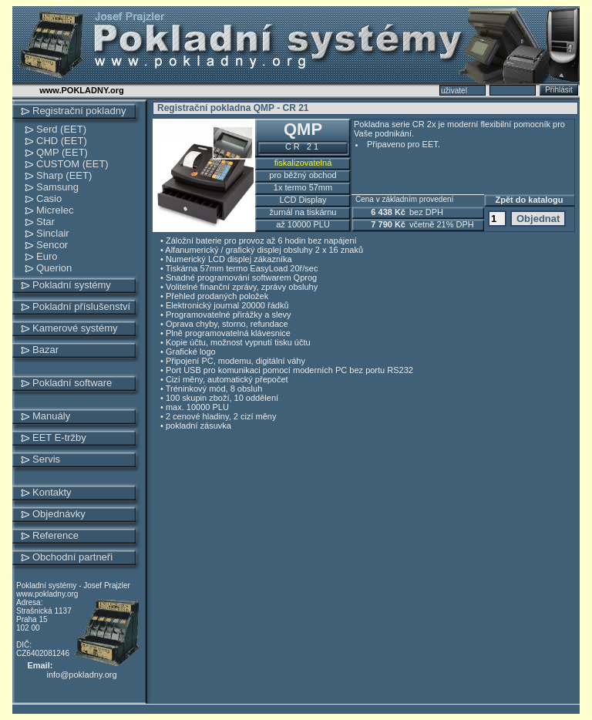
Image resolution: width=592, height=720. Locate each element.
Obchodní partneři (72, 557)
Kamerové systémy (75, 328)
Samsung (57, 187)
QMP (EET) (62, 152)
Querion (54, 268)
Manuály (51, 416)
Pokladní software (72, 383)
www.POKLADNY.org (81, 90)
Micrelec (54, 210)
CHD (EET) (61, 140)
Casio (49, 198)
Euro (46, 256)
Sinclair (52, 233)
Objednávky (59, 514)
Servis (46, 459)
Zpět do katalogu (529, 199)
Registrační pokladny (79, 110)
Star (45, 221)
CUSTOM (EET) (72, 164)
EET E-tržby (59, 437)
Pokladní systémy (71, 285)
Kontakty (52, 492)
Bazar (45, 349)
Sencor (52, 245)
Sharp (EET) (64, 175)
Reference (55, 535)
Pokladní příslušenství (81, 306)
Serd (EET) (61, 129)
